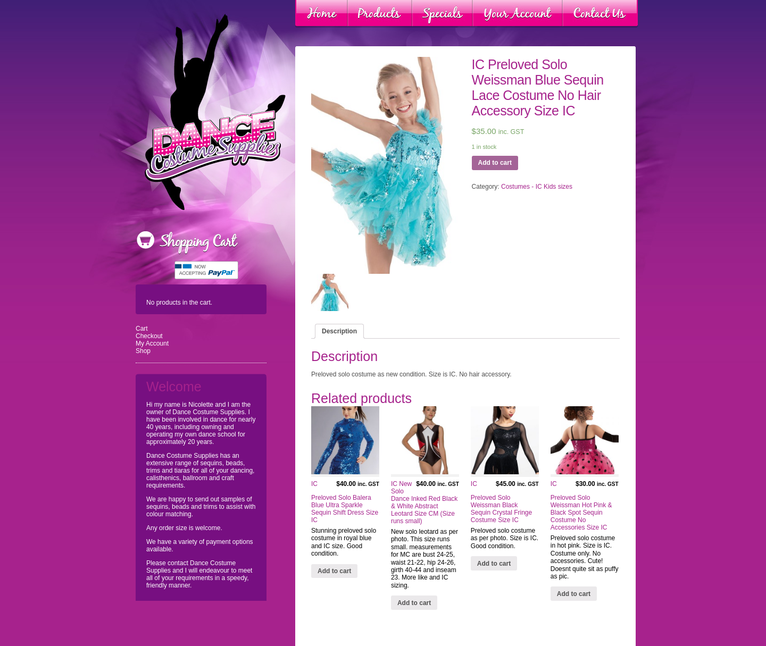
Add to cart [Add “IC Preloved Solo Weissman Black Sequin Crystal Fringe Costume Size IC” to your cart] (494, 563)
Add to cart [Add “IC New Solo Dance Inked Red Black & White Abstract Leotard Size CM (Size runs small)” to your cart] (414, 603)
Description (339, 331)
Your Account (517, 14)
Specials (442, 14)
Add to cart (495, 162)
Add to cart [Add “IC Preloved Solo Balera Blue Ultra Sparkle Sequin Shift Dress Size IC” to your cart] (334, 571)
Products (380, 14)
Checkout (149, 336)
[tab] (339, 331)
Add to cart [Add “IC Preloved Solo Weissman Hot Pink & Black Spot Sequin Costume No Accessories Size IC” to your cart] (573, 594)
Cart (142, 328)
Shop (143, 351)
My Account (152, 343)
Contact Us (600, 14)
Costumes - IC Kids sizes (536, 186)
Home (321, 14)
